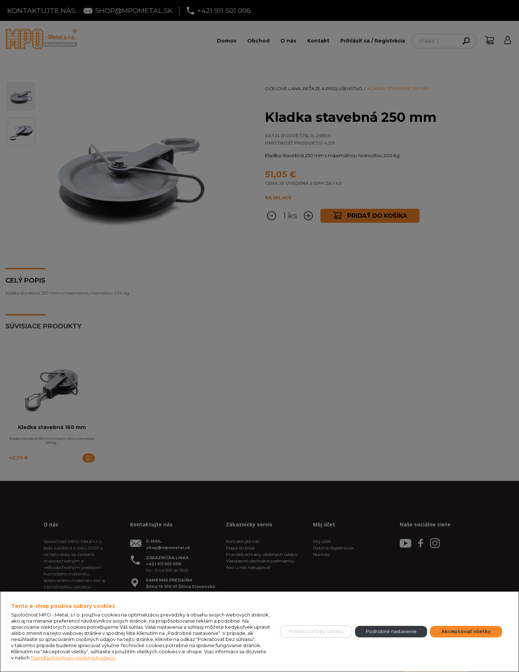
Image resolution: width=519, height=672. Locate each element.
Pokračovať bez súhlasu (316, 631)
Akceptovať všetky (466, 631)
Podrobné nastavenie (391, 631)
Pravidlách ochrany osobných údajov (73, 657)
